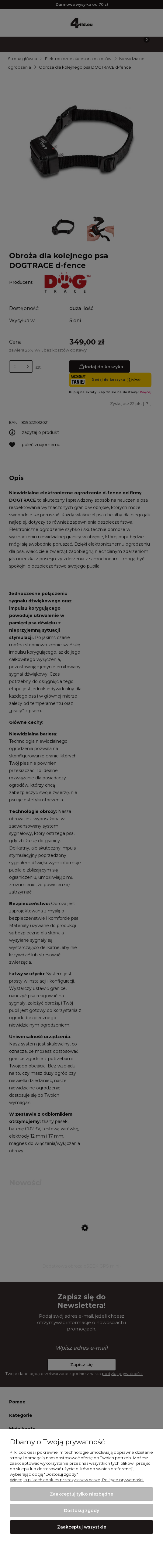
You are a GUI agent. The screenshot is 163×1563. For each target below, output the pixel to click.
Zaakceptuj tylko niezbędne (81, 1494)
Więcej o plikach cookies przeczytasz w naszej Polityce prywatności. (77, 1479)
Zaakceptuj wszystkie (81, 1527)
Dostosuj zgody (81, 1510)
